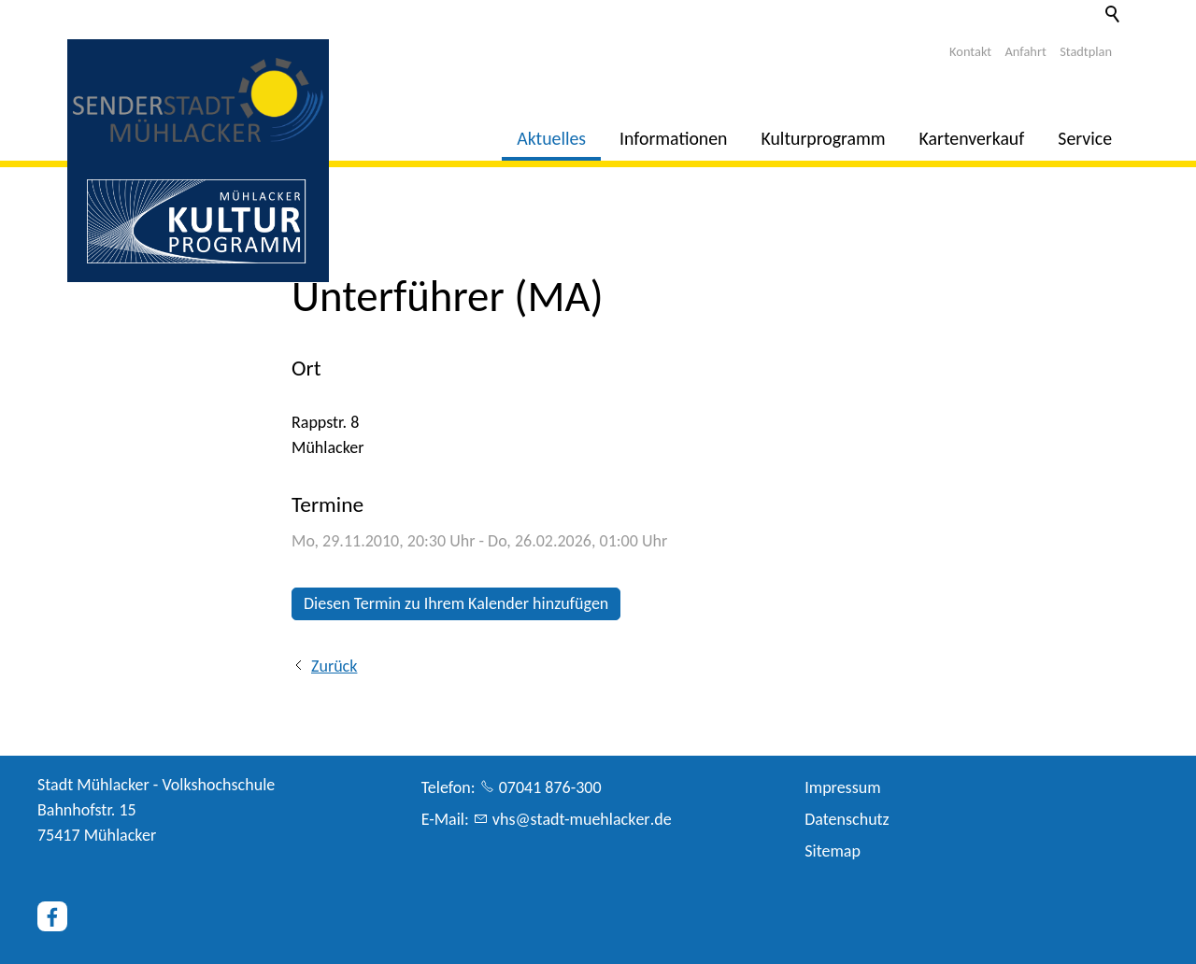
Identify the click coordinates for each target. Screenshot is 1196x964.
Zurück (334, 666)
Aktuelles (551, 138)
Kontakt (970, 51)
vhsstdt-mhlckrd (582, 819)
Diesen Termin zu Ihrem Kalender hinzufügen (456, 603)
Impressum (842, 787)
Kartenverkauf (972, 138)
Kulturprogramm (824, 138)
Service (1085, 138)
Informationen (673, 138)
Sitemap (832, 851)
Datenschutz (846, 819)
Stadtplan (1086, 51)
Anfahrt (1025, 51)
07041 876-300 (550, 787)
